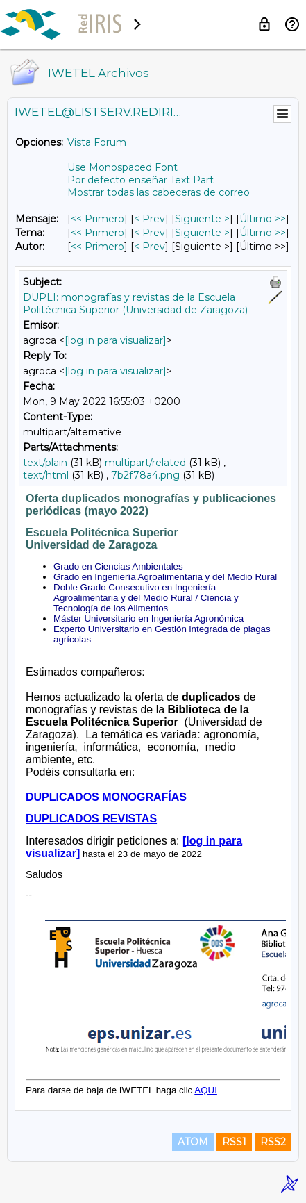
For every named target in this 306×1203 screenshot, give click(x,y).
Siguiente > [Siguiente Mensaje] (202, 219)
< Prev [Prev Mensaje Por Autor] (149, 246)
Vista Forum (96, 142)
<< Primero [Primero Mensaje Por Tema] (97, 232)
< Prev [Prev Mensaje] (149, 219)
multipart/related (145, 462)
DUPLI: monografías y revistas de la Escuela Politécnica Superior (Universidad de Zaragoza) (135, 303)
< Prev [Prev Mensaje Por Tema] (149, 232)
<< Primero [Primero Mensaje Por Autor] (97, 246)
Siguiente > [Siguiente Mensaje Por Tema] (202, 232)
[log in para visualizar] (116, 340)
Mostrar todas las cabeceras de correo (158, 192)
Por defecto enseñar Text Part (140, 180)
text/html (46, 475)
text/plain (45, 462)
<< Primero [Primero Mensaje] (97, 219)
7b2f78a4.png (145, 475)
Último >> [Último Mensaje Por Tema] (262, 232)
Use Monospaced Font (122, 167)
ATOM (193, 1142)
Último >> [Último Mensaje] (262, 219)
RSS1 (234, 1142)
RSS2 (273, 1142)
